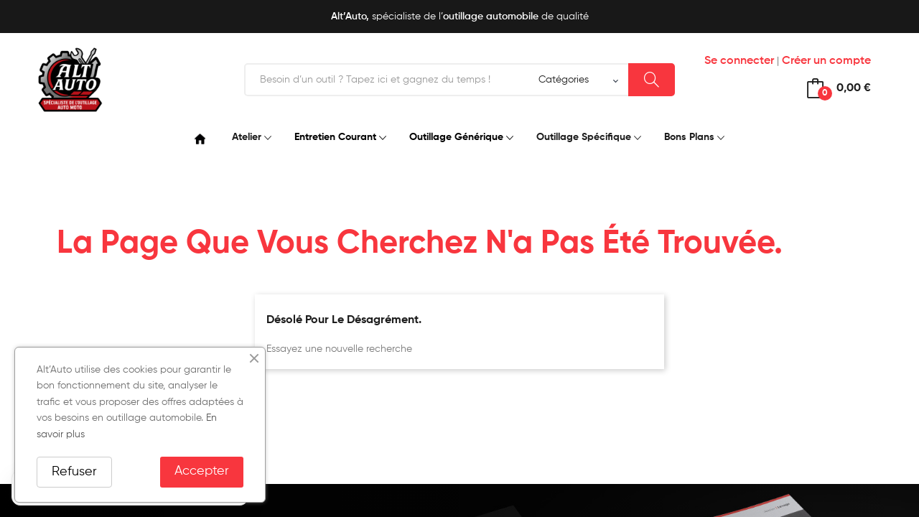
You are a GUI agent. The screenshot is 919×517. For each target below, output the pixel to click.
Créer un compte (826, 61)
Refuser (74, 471)
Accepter (201, 471)
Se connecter (739, 61)
